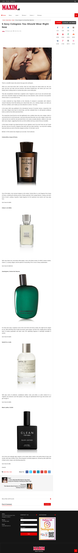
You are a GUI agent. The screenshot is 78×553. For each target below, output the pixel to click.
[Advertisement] (26, 40)
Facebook (47, 497)
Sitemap (7, 1)
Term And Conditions (47, 546)
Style (13, 20)
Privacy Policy (39, 546)
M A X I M (43, 549)
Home (3, 1)
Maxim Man (8, 20)
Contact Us (12, 1)
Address (54, 546)
